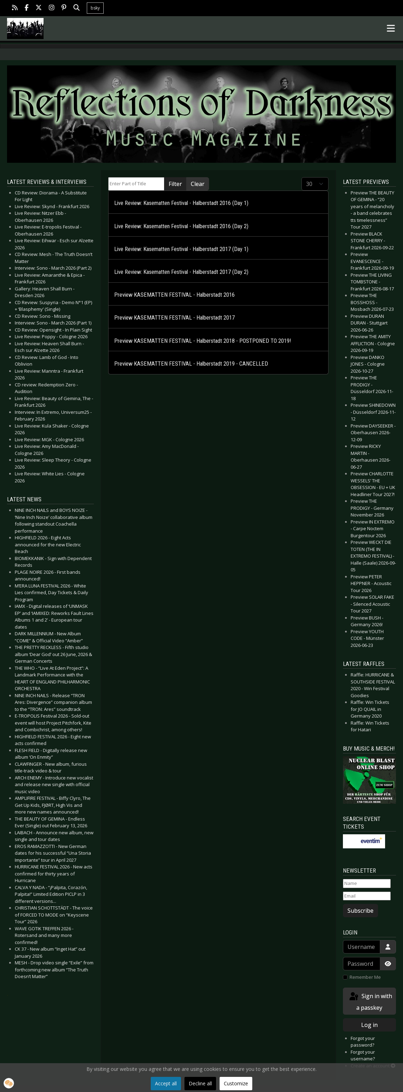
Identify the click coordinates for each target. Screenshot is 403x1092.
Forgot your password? (363, 1041)
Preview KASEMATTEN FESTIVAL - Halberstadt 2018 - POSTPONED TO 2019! (202, 341)
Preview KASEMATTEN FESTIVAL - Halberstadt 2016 (174, 294)
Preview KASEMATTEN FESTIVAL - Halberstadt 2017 (174, 317)
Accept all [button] (166, 1083)
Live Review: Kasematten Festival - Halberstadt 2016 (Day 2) (181, 226)
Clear (197, 184)
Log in (369, 1025)
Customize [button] (236, 1083)
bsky (95, 8)
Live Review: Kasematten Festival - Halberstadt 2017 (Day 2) (181, 272)
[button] (9, 1083)
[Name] (367, 883)
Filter (175, 184)
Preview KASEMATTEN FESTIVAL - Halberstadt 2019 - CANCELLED (191, 363)
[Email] (367, 896)
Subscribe (360, 910)
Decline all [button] (200, 1083)
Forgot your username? (363, 1055)
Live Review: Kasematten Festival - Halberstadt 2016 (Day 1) (181, 203)
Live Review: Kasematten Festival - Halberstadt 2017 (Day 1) (181, 249)
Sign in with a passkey (370, 1001)
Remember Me (365, 977)
